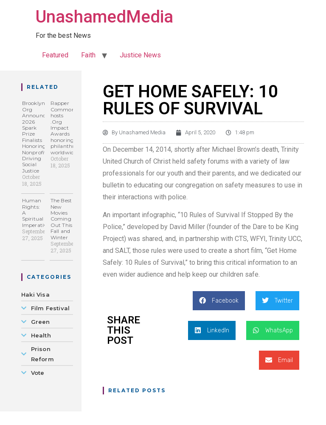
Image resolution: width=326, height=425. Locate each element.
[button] (219, 300)
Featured (55, 55)
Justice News (140, 55)
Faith (88, 55)
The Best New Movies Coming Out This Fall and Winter (61, 218)
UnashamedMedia (104, 17)
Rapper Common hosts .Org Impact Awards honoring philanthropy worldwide (67, 127)
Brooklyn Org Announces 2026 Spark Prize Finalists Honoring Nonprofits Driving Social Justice (36, 136)
